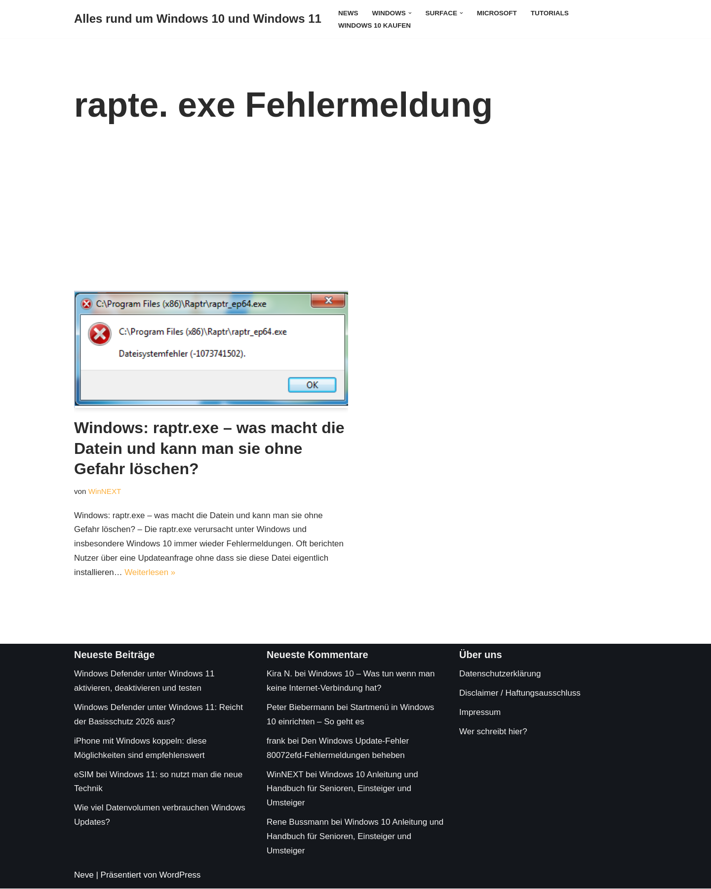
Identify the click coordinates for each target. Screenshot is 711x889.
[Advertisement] (355, 216)
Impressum (480, 712)
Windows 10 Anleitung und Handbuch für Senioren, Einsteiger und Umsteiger (342, 789)
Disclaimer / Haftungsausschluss (520, 693)
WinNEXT (104, 491)
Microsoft (497, 13)
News (348, 13)
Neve (84, 875)
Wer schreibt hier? (493, 732)
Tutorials (551, 13)
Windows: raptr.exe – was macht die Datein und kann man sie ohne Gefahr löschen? (209, 448)
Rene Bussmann (298, 822)
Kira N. (279, 674)
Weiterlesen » (150, 572)
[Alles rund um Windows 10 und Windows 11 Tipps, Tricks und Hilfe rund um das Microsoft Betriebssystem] (197, 19)
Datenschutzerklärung (500, 674)
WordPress (180, 875)
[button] (410, 12)
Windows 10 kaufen (374, 25)
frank (276, 741)
